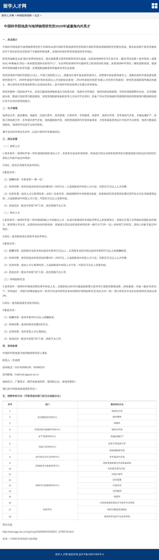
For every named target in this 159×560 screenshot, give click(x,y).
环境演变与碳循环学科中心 (47, 429)
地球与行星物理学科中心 (47, 485)
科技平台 (47, 509)
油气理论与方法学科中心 (47, 457)
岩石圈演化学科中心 (47, 417)
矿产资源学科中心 (47, 436)
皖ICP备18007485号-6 (91, 554)
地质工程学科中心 (47, 447)
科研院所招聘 (24, 15)
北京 (36, 15)
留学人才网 (14, 6)
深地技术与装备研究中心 (47, 465)
